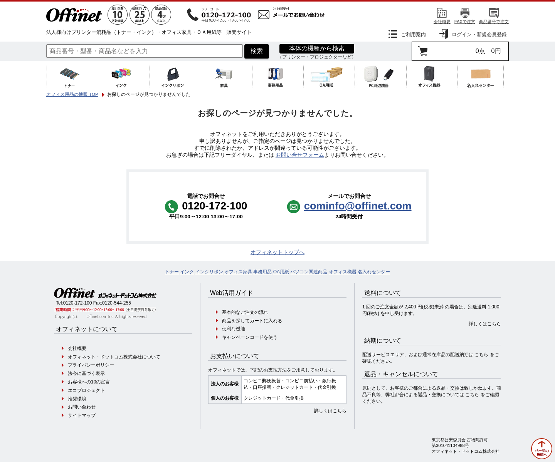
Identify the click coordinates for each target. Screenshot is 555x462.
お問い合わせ (82, 407)
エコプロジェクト (86, 390)
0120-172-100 (77, 303)
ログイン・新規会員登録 (479, 34)
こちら (481, 354)
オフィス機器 (343, 272)
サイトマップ (82, 415)
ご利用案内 (413, 34)
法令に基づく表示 (86, 373)
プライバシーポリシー (91, 365)
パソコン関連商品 (308, 272)
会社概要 (442, 21)
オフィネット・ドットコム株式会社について (114, 357)
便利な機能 (233, 328)
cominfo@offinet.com (358, 206)
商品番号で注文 (494, 21)
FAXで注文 (464, 21)
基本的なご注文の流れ (245, 312)
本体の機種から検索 (317, 48)
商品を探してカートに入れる (252, 320)
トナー (172, 272)
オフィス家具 (238, 272)
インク (187, 272)
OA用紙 (281, 272)
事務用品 (262, 272)
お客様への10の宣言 (89, 382)
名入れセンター (374, 272)
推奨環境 (77, 399)
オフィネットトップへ (277, 252)
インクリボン (209, 272)
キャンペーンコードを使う (250, 337)
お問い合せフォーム (300, 155)
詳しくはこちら (330, 410)
